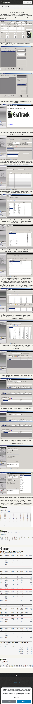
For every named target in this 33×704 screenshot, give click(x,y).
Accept (23, 701)
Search (31, 2)
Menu (25, 2)
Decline (9, 701)
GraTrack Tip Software (6, 2)
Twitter (16, 675)
